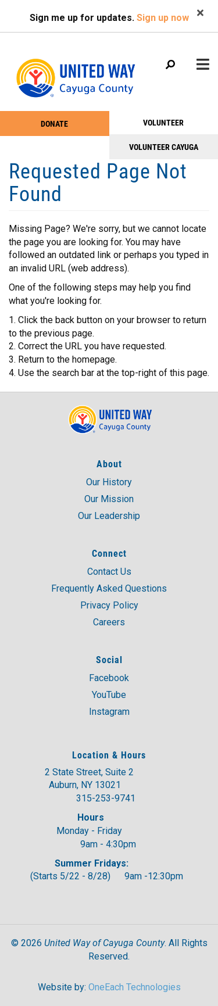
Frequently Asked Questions (109, 588)
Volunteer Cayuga (163, 146)
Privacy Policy (109, 605)
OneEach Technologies (134, 987)
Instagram (109, 711)
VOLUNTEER (163, 122)
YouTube (109, 694)
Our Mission (109, 498)
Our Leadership (109, 515)
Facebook (109, 677)
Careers (109, 622)
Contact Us (109, 571)
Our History (109, 482)
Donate (54, 123)
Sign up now (163, 17)
